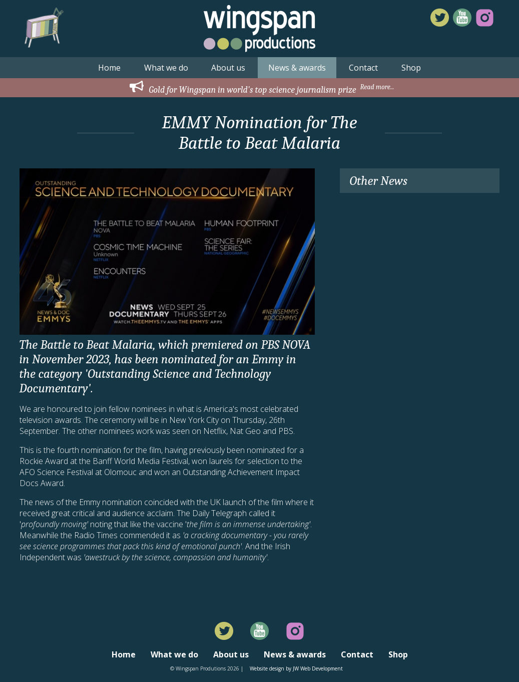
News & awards (297, 67)
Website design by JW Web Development (296, 668)
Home (109, 67)
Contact (363, 67)
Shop (411, 67)
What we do (166, 67)
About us (228, 67)
